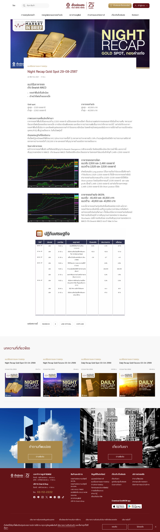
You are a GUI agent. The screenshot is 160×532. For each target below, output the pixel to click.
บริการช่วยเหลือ (138, 474)
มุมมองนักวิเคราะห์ (97, 479)
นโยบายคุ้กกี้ (126, 519)
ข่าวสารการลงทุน (97, 484)
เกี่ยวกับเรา (115, 479)
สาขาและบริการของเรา (140, 482)
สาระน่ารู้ (94, 493)
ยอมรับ (114, 527)
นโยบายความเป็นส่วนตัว (66, 525)
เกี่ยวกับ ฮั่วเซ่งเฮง (119, 474)
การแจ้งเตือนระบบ (97, 490)
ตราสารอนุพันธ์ (75, 15)
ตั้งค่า (6, 528)
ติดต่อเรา (135, 15)
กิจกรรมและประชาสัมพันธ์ (99, 487)
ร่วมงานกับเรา (117, 484)
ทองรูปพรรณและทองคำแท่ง (52, 15)
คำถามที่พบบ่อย (137, 479)
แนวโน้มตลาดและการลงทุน (100, 482)
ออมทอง (74, 495)
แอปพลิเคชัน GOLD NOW (79, 492)
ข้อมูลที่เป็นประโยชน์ (98, 474)
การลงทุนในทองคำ (28, 15)
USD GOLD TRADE (77, 489)
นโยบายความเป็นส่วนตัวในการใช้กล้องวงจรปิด (101, 519)
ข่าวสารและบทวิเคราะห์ (96, 15)
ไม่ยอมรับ (140, 527)
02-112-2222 (45, 492)
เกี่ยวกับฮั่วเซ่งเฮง (118, 15)
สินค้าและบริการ (77, 474)
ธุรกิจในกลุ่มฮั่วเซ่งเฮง (119, 482)
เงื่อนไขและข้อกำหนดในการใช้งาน (70, 519)
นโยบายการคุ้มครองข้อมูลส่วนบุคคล (42, 519)
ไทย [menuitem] (14, 6)
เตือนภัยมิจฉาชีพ (96, 496)
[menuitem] (14, 5)
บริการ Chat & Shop (77, 501)
